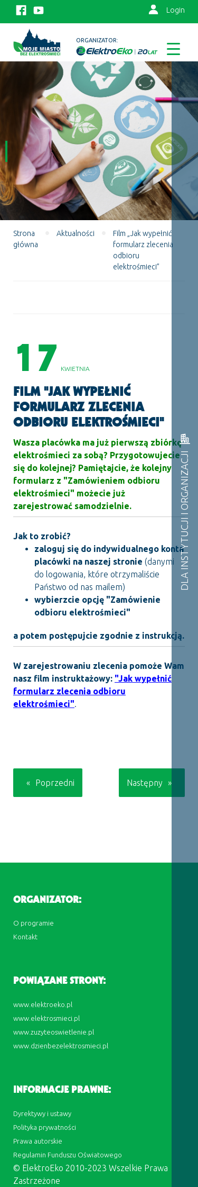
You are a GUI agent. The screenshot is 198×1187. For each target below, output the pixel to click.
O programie (33, 923)
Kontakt (25, 936)
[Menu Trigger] (173, 48)
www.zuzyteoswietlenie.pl (53, 1032)
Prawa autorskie (37, 1141)
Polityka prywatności (44, 1127)
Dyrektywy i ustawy (42, 1113)
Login (175, 10)
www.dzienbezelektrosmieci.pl (60, 1045)
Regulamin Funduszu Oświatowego (67, 1154)
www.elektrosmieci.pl (46, 1018)
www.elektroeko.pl (42, 1004)
